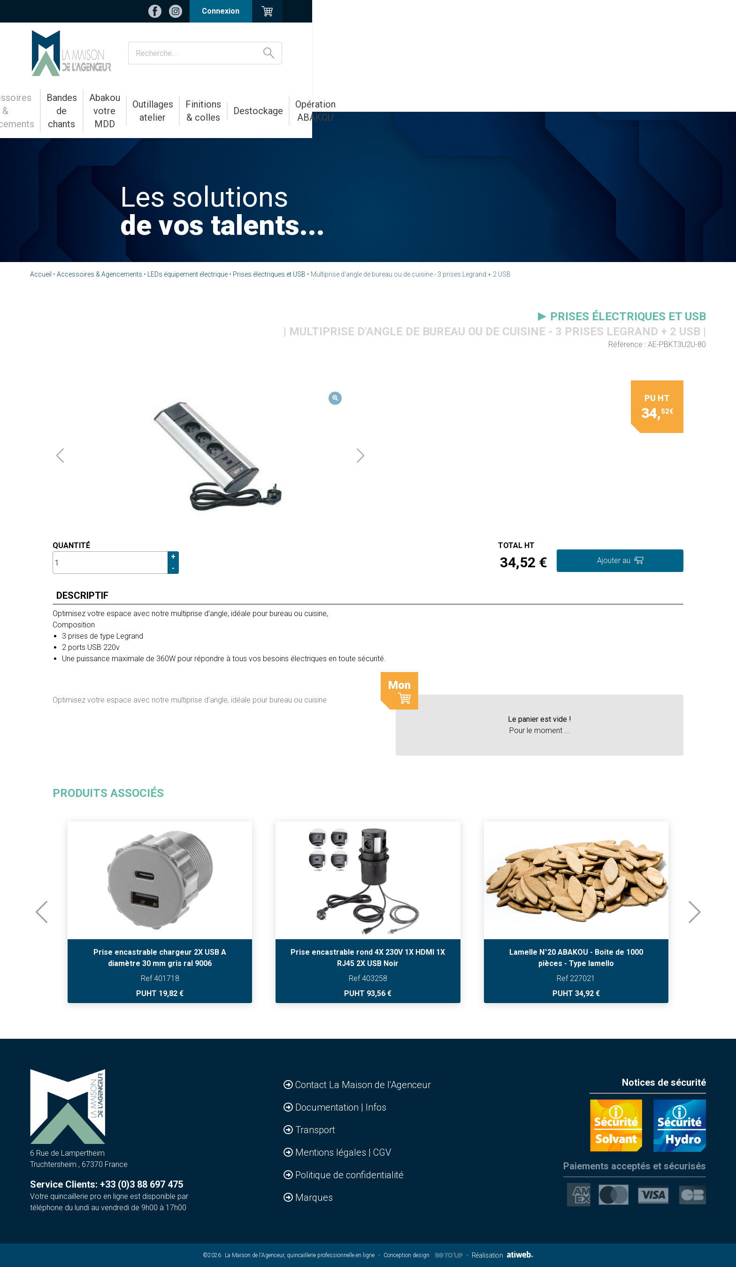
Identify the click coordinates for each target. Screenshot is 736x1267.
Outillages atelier (403, 97)
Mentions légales (331, 1152)
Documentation (328, 1107)
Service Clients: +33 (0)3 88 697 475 (106, 1184)
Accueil (41, 274)
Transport (315, 1130)
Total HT (516, 545)
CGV (382, 1152)
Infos (376, 1107)
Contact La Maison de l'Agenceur (363, 1084)
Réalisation (502, 1255)
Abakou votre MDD (317, 97)
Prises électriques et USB (269, 274)
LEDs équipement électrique (187, 274)
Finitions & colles (486, 97)
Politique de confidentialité (349, 1175)
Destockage (559, 97)
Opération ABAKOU (636, 97)
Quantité (71, 545)
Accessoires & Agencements (121, 97)
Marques (314, 1197)
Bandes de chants (229, 97)
